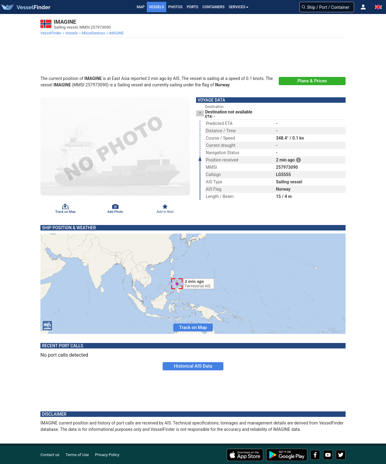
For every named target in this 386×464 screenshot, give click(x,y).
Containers (213, 7)
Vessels (156, 7)
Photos (175, 7)
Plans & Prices (312, 81)
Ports (192, 7)
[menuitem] (51, 33)
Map (141, 7)
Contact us (50, 454)
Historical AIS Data (193, 366)
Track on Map (193, 327)
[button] (363, 7)
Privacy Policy (107, 454)
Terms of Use (77, 454)
